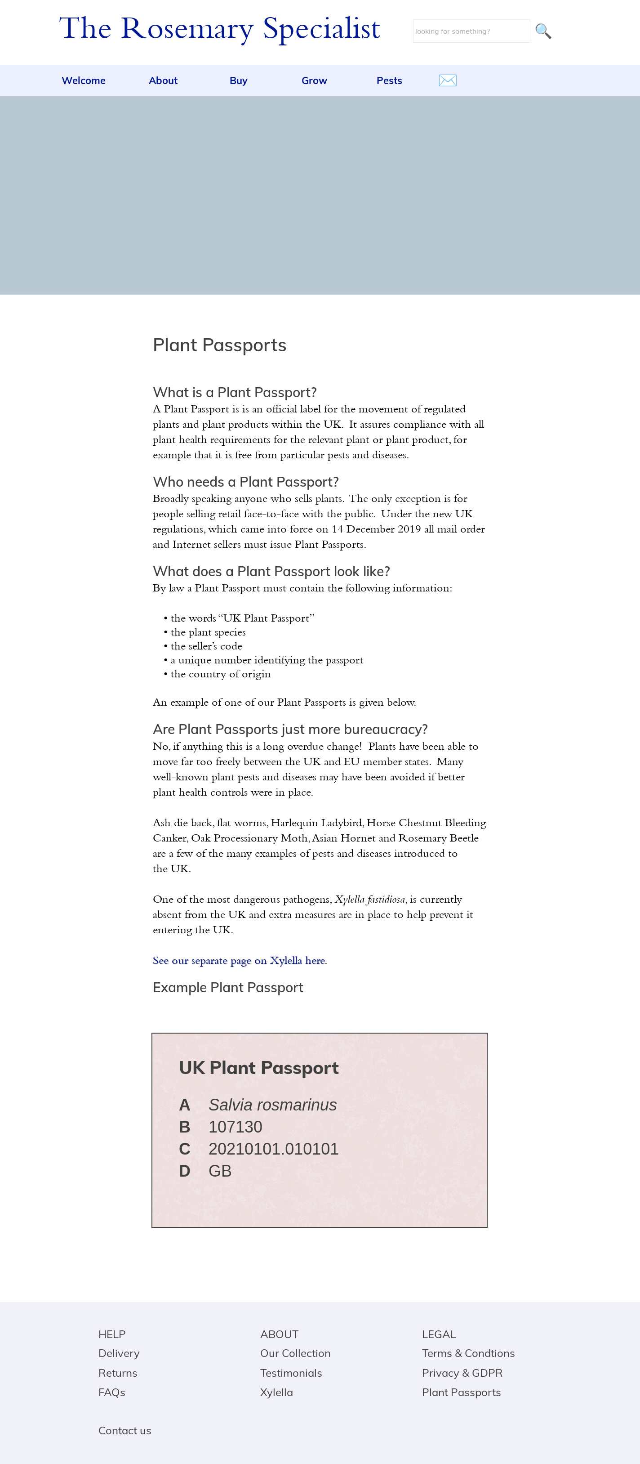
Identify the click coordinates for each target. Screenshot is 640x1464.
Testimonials (291, 1372)
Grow (314, 80)
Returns (118, 1372)
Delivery (119, 1353)
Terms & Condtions (468, 1353)
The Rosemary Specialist (219, 30)
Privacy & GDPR (462, 1372)
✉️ (448, 80)
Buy (239, 80)
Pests (389, 80)
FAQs (111, 1392)
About (163, 80)
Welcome (84, 80)
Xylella (276, 1392)
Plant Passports (461, 1392)
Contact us (124, 1430)
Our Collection (295, 1353)
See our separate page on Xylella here (238, 961)
